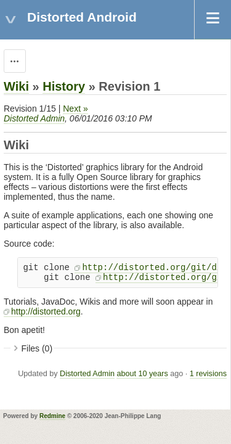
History (64, 86)
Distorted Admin (34, 118)
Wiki (16, 86)
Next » (75, 108)
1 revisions (208, 373)
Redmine (52, 416)
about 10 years (142, 373)
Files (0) (37, 348)
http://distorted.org (46, 311)
